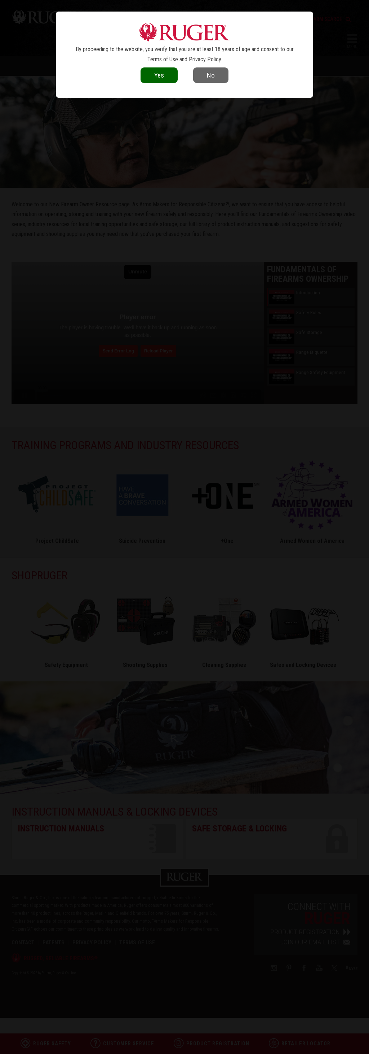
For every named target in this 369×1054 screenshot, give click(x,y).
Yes (159, 75)
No (211, 75)
